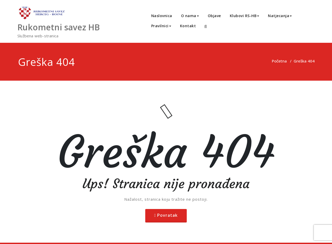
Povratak (167, 215)
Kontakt (188, 25)
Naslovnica (161, 15)
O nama (190, 15)
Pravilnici (161, 25)
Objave (214, 15)
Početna (279, 61)
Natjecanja (280, 15)
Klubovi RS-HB (244, 15)
